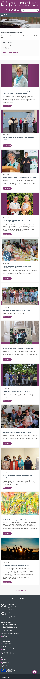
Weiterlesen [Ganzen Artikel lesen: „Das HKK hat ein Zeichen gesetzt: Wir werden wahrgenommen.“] (7, 533)
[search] (28, 10)
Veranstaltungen (6, 638)
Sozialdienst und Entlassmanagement (10, 633)
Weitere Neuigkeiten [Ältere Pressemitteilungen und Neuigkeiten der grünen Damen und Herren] (20, 590)
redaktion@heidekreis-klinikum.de (10, 52)
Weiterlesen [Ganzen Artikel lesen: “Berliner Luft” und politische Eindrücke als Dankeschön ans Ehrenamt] (7, 145)
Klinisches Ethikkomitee (7, 630)
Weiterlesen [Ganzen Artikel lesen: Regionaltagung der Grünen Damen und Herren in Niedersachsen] (7, 188)
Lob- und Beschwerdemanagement (10, 632)
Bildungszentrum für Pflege (8, 648)
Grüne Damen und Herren (8, 629)
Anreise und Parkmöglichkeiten (9, 624)
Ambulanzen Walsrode (7, 645)
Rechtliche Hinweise (6, 664)
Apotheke (4, 646)
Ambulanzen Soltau (6, 643)
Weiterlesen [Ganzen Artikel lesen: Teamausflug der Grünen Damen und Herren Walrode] (7, 317)
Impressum (4, 659)
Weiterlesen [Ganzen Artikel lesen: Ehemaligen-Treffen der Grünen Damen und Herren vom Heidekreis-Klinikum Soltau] (7, 278)
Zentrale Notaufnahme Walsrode (9, 654)
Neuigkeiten (4, 635)
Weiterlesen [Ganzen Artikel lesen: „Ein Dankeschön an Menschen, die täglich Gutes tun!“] (7, 401)
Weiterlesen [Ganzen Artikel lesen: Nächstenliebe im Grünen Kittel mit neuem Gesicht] (7, 582)
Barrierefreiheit (5, 662)
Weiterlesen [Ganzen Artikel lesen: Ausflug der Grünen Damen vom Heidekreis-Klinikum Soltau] (7, 359)
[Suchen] (37, 10)
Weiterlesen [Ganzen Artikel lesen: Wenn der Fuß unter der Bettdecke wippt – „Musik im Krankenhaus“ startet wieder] (7, 234)
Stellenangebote (5, 651)
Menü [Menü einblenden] (4, 15)
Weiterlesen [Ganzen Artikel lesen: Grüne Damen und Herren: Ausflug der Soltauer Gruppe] (7, 443)
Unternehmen (5, 665)
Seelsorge (4, 636)
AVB (3, 666)
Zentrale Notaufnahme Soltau (8, 652)
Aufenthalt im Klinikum (7, 626)
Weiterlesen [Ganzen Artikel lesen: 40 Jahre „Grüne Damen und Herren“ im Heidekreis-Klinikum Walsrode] (7, 488)
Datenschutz (5, 661)
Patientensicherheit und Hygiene (9, 627)
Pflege (3, 649)
